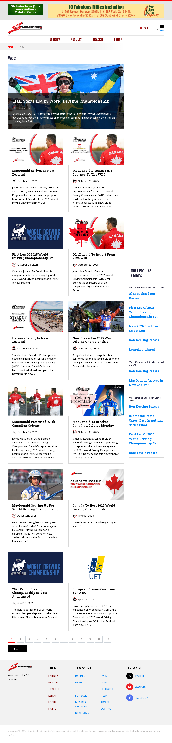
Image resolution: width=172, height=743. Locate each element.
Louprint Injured (142, 349)
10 (91, 640)
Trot (78, 688)
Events (105, 675)
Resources (108, 688)
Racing (80, 675)
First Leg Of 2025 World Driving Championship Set (143, 312)
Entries (55, 39)
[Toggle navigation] (161, 28)
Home (52, 708)
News (10, 46)
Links (104, 682)
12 (109, 640)
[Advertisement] (146, 105)
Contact (107, 708)
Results (76, 39)
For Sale (81, 695)
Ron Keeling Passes (144, 340)
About (105, 702)
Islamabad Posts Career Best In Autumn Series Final (146, 420)
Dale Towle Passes (143, 453)
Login (146, 28)
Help (104, 695)
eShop (118, 39)
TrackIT (98, 39)
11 (100, 640)
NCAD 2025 (82, 712)
